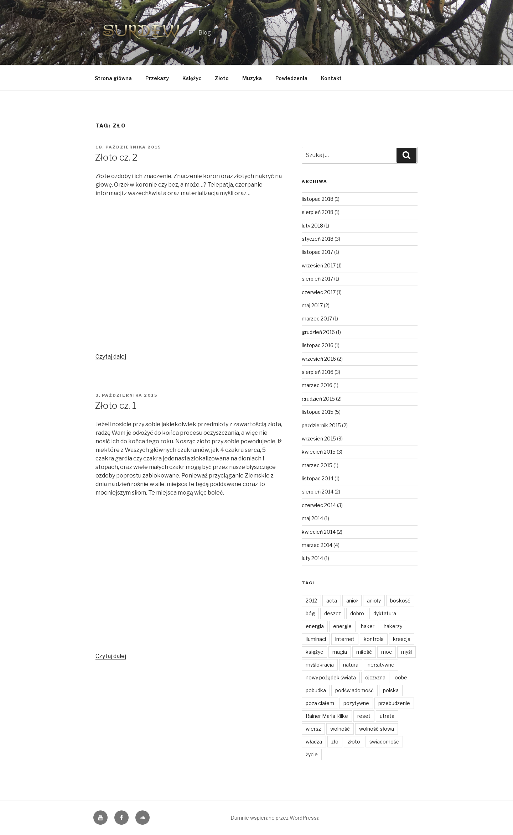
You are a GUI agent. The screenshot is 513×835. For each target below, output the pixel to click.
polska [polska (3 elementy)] (391, 690)
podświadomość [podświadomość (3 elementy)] (354, 690)
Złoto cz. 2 (116, 157)
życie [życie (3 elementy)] (312, 754)
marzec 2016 (317, 385)
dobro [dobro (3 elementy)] (357, 613)
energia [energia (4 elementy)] (315, 626)
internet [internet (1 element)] (344, 639)
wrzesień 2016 (319, 359)
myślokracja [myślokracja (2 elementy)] (320, 665)
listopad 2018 (317, 199)
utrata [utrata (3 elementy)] (387, 716)
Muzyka (252, 78)
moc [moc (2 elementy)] (386, 652)
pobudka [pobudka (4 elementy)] (316, 690)
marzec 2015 (317, 465)
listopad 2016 (317, 345)
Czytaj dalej (110, 356)
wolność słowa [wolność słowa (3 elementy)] (376, 729)
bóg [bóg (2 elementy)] (310, 613)
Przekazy (157, 78)
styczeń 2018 (317, 239)
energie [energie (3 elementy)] (342, 626)
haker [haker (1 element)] (367, 626)
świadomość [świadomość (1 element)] (384, 742)
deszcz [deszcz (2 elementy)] (332, 613)
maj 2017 (312, 305)
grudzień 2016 (318, 332)
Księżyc (191, 78)
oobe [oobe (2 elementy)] (401, 677)
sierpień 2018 (317, 212)
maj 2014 (312, 518)
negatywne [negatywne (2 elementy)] (381, 665)
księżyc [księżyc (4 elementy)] (314, 652)
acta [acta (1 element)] (331, 600)
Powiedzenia (291, 78)
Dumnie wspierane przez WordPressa (275, 818)
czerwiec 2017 (319, 292)
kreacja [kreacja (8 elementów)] (401, 639)
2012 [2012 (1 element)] (311, 600)
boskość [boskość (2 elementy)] (400, 600)
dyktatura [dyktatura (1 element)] (384, 613)
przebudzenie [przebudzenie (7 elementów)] (394, 703)
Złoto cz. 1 (115, 405)
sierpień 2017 (317, 279)
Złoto (222, 78)
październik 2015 (321, 425)
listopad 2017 (317, 252)
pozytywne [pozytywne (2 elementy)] (356, 703)
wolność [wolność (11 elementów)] (340, 729)
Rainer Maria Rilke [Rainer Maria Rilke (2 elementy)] (327, 716)
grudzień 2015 (318, 399)
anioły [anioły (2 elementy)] (374, 600)
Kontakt (331, 78)
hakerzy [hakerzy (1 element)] (393, 626)
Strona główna (113, 78)
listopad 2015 (317, 412)
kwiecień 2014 (319, 532)
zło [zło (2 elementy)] (334, 742)
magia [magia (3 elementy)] (339, 652)
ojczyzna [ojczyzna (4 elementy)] (375, 677)
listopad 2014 (317, 478)
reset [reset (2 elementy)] (363, 716)
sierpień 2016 (317, 372)
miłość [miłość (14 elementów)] (364, 652)
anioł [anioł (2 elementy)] (352, 600)
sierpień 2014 (317, 492)
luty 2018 (312, 226)
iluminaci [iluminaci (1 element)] (316, 639)
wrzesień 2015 (319, 438)
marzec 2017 (317, 318)
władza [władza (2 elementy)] (314, 742)
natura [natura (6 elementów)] (350, 665)
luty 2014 (312, 558)
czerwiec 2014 (319, 505)
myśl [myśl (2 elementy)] (406, 652)
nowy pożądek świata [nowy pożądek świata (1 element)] (331, 677)
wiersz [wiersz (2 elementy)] (313, 729)
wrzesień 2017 (319, 265)
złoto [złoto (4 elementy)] (354, 742)
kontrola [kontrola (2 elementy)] (374, 639)
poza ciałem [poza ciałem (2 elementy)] (320, 703)
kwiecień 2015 (319, 452)
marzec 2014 (317, 545)
